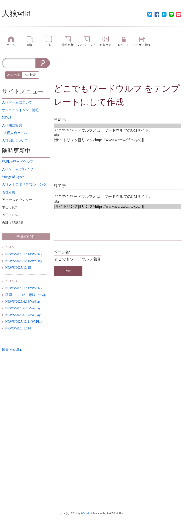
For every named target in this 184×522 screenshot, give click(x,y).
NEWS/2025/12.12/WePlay (23, 288)
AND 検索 (13, 74)
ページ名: (62, 252)
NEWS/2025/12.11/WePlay (23, 321)
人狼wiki (16, 13)
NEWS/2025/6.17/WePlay (22, 315)
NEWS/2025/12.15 (18, 267)
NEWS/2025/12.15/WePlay (23, 261)
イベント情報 (20, 110)
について (17, 102)
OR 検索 (30, 74)
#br (118, 135)
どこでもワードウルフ (98, 88)
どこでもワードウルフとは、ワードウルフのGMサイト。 (118, 130)
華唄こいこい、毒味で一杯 (25, 295)
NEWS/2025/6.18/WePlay (22, 301)
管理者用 (8, 192)
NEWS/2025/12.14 (18, 328)
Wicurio (85, 513)
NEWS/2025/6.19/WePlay (22, 308)
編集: (12, 349)
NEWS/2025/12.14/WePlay (23, 254)
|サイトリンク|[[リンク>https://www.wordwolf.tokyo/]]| (118, 140)
